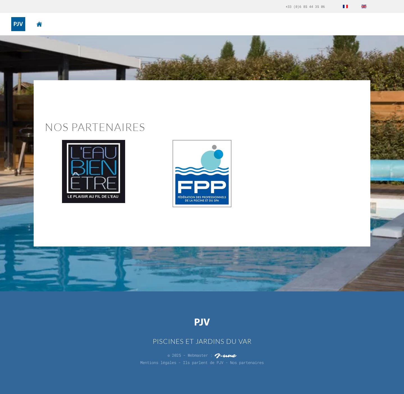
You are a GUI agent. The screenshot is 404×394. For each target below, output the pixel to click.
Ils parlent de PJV (203, 361)
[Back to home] (18, 24)
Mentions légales (158, 361)
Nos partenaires (247, 361)
